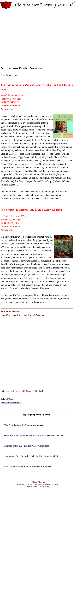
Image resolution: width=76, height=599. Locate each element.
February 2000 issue (22, 391)
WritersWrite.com (38, 482)
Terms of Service (32, 487)
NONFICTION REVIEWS (10, 403)
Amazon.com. (7, 109)
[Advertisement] (24, 35)
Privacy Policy (44, 487)
